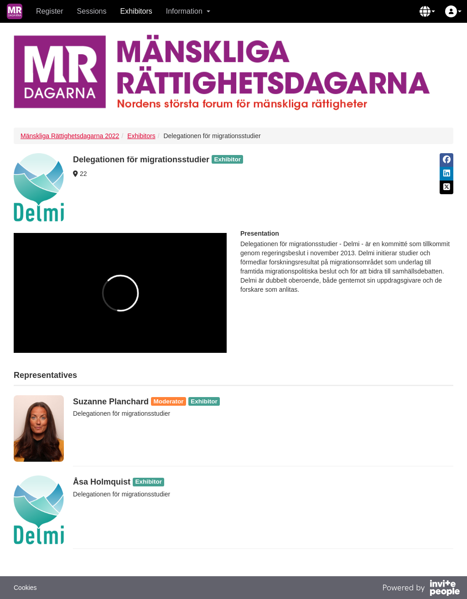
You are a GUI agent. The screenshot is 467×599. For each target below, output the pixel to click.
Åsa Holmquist (101, 481)
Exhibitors (136, 11)
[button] (427, 11)
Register (49, 11)
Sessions (92, 11)
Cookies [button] (25, 587)
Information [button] (188, 11)
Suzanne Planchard (111, 401)
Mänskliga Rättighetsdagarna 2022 (70, 135)
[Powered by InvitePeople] (421, 589)
